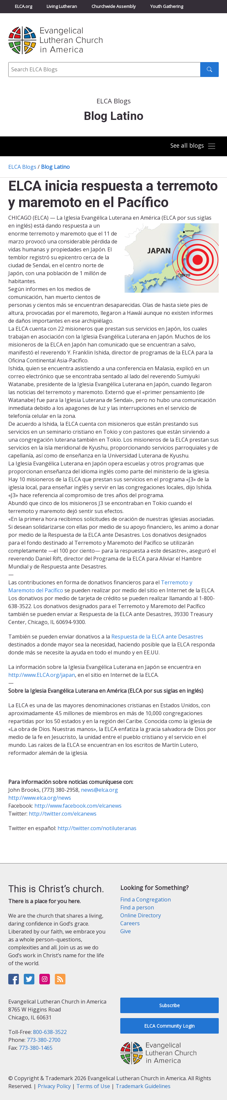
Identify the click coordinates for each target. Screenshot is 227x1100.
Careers (130, 923)
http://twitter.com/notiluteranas (96, 828)
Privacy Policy (54, 1086)
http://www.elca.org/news (39, 797)
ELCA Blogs (22, 166)
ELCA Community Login (169, 1026)
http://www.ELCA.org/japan (41, 674)
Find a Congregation (145, 899)
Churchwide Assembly (114, 6)
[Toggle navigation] (193, 146)
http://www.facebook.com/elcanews (78, 805)
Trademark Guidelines (143, 1086)
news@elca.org (99, 789)
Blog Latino (55, 166)
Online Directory (140, 915)
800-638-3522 (50, 1032)
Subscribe (169, 1005)
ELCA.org (23, 6)
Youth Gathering (166, 6)
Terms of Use (93, 1086)
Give (125, 931)
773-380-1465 (36, 1047)
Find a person (137, 907)
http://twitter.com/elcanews (62, 813)
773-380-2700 (43, 1040)
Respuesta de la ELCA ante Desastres (157, 636)
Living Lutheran (62, 6)
